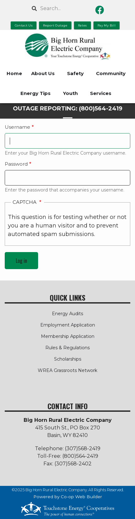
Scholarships (67, 359)
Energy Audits (67, 313)
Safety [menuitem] (75, 73)
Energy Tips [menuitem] (35, 93)
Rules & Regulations (67, 348)
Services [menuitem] (100, 93)
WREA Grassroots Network (67, 370)
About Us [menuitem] (43, 73)
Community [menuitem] (111, 73)
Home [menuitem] (14, 73)
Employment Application (67, 325)
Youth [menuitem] (70, 93)
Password (16, 164)
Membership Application (67, 336)
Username (17, 127)
